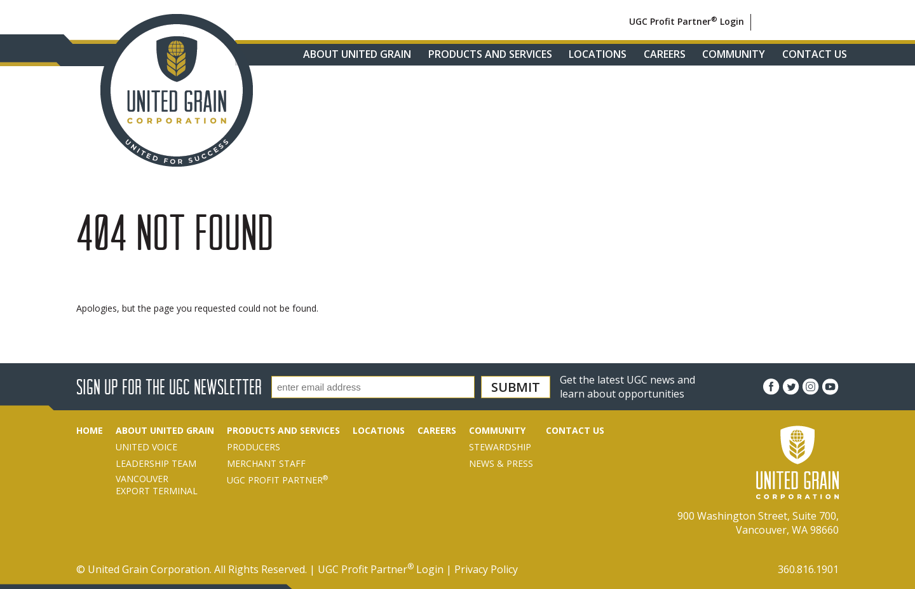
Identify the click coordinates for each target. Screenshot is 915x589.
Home (89, 430)
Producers (253, 447)
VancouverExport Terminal (157, 485)
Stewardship (500, 447)
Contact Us (814, 54)
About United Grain (357, 54)
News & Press (501, 463)
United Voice (146, 447)
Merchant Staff (266, 463)
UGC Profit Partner (277, 480)
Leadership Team (156, 463)
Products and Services (490, 54)
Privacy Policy (486, 569)
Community (733, 54)
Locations (598, 54)
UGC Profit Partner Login (686, 21)
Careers (665, 54)
